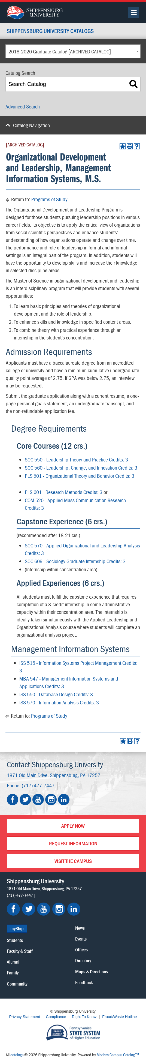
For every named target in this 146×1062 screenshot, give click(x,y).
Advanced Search (22, 106)
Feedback (84, 982)
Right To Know (84, 1017)
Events (81, 939)
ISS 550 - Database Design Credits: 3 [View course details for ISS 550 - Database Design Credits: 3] (56, 694)
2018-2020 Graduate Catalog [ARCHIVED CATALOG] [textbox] (59, 51)
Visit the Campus (73, 861)
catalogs (16, 1054)
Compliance (56, 1017)
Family (13, 973)
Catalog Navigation (31, 125)
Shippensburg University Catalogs (50, 31)
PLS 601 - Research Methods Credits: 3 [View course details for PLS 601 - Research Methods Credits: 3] (63, 492)
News (80, 928)
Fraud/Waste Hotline (119, 1017)
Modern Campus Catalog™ (118, 1054)
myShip (17, 928)
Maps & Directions (91, 971)
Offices (81, 950)
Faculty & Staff (20, 951)
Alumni (13, 962)
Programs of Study (49, 199)
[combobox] (73, 51)
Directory (83, 960)
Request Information (73, 843)
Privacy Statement (24, 1017)
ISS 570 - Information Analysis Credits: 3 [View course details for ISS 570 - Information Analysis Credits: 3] (59, 702)
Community (17, 984)
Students (15, 940)
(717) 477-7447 (38, 785)
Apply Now (73, 825)
